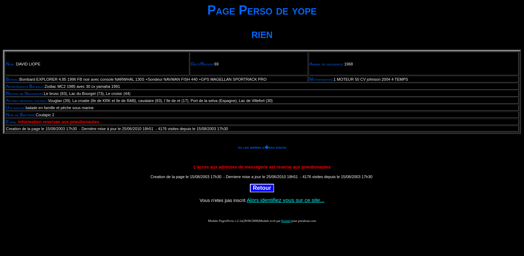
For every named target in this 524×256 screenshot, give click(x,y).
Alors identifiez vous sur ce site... (285, 200)
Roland (285, 221)
